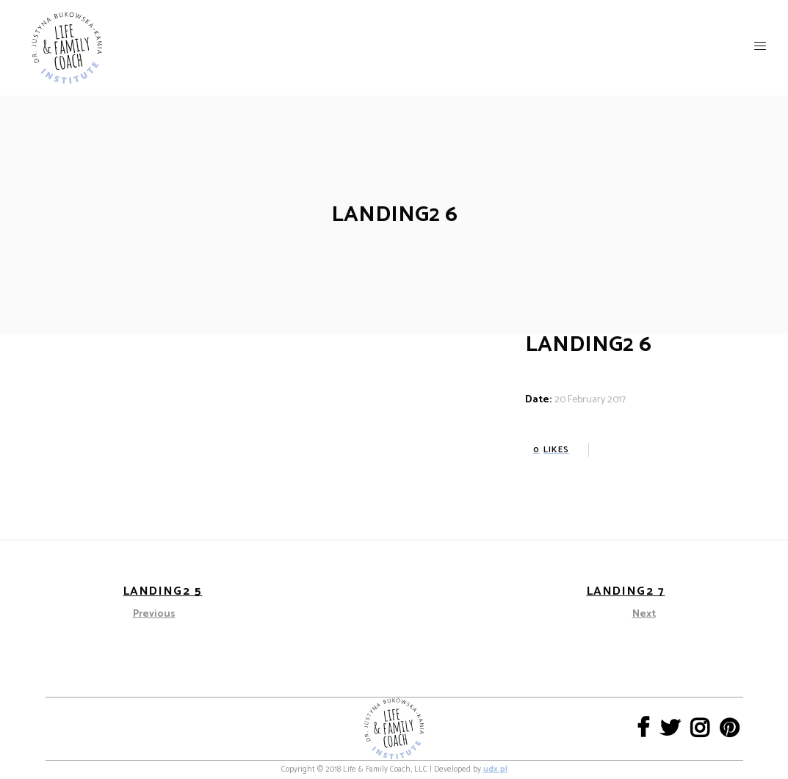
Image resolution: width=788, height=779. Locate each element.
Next (644, 614)
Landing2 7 (626, 591)
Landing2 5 (163, 591)
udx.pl (495, 769)
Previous (154, 614)
